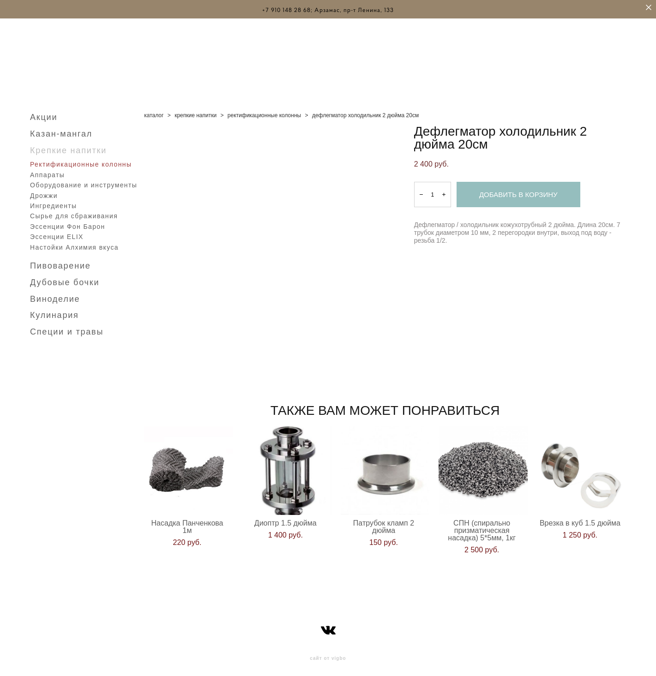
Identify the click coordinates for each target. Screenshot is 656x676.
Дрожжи (44, 192)
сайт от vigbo (328, 654)
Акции (43, 113)
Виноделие (55, 295)
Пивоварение (60, 262)
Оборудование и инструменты (83, 181)
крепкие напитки (196, 111)
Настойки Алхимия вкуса (74, 243)
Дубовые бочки (64, 278)
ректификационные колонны (264, 111)
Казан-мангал (61, 130)
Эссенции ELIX (57, 233)
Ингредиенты (53, 202)
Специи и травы (66, 328)
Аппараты (47, 171)
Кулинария (54, 311)
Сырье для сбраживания (74, 212)
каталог (153, 111)
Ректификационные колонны (81, 160)
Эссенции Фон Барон (67, 223)
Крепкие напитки (68, 146)
